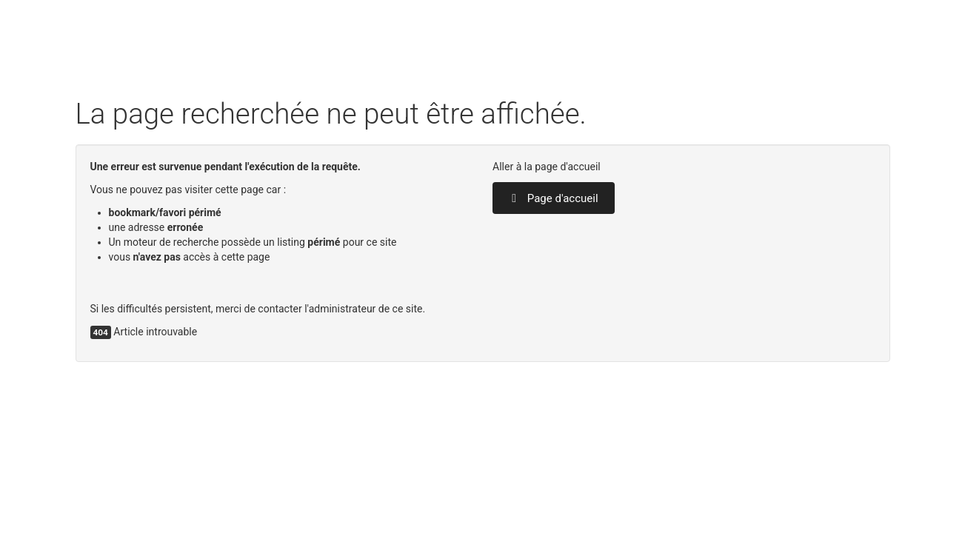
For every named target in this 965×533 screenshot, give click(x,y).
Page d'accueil (553, 198)
